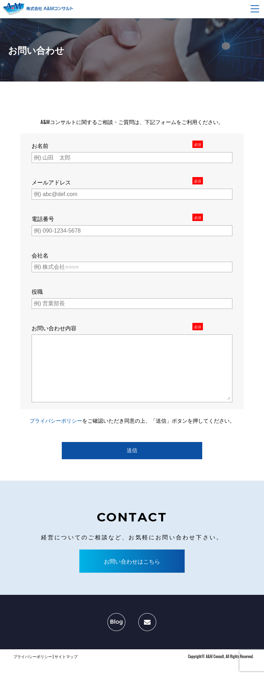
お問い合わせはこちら (132, 575)
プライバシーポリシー (55, 434)
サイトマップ (66, 670)
